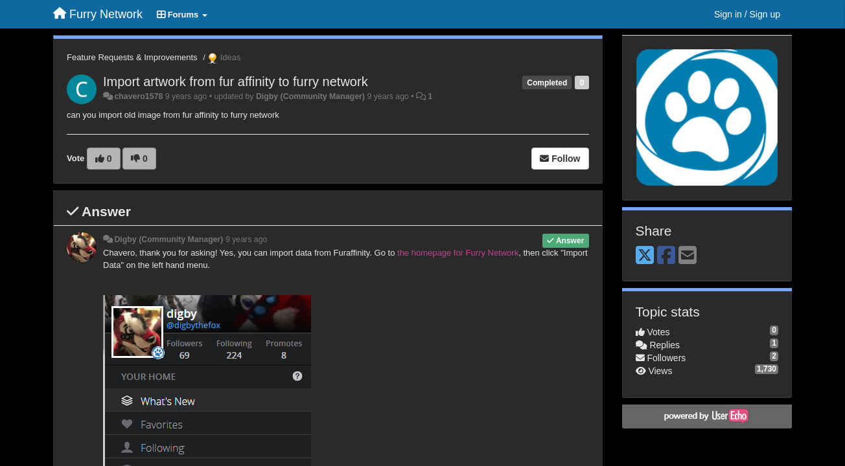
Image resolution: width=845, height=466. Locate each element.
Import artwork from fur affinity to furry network (235, 81)
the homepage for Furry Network (457, 253)
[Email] (687, 256)
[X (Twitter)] (645, 256)
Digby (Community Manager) (310, 96)
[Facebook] (666, 256)
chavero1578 (138, 96)
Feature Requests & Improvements (132, 57)
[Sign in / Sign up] (747, 14)
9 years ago (247, 239)
